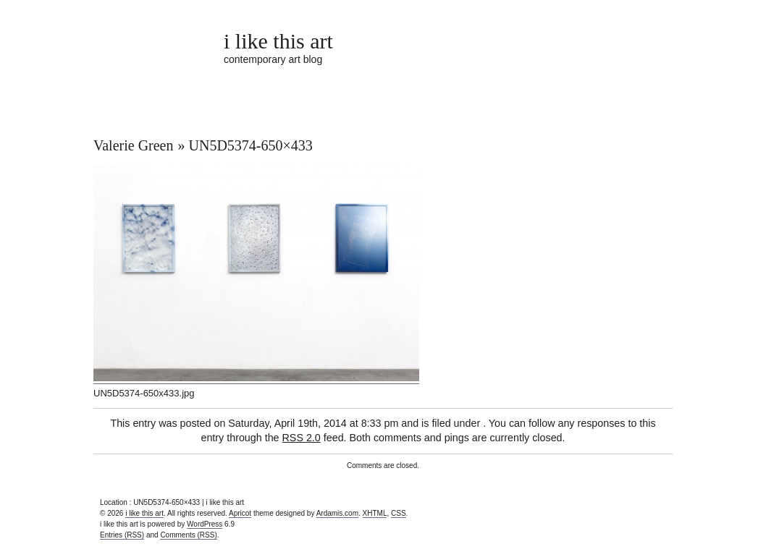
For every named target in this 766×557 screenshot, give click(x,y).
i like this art (278, 41)
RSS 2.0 (301, 437)
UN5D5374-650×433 (251, 145)
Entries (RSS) (122, 535)
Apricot (240, 513)
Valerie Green (133, 145)
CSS (398, 513)
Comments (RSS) (188, 535)
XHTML (375, 513)
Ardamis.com (337, 513)
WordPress (204, 524)
